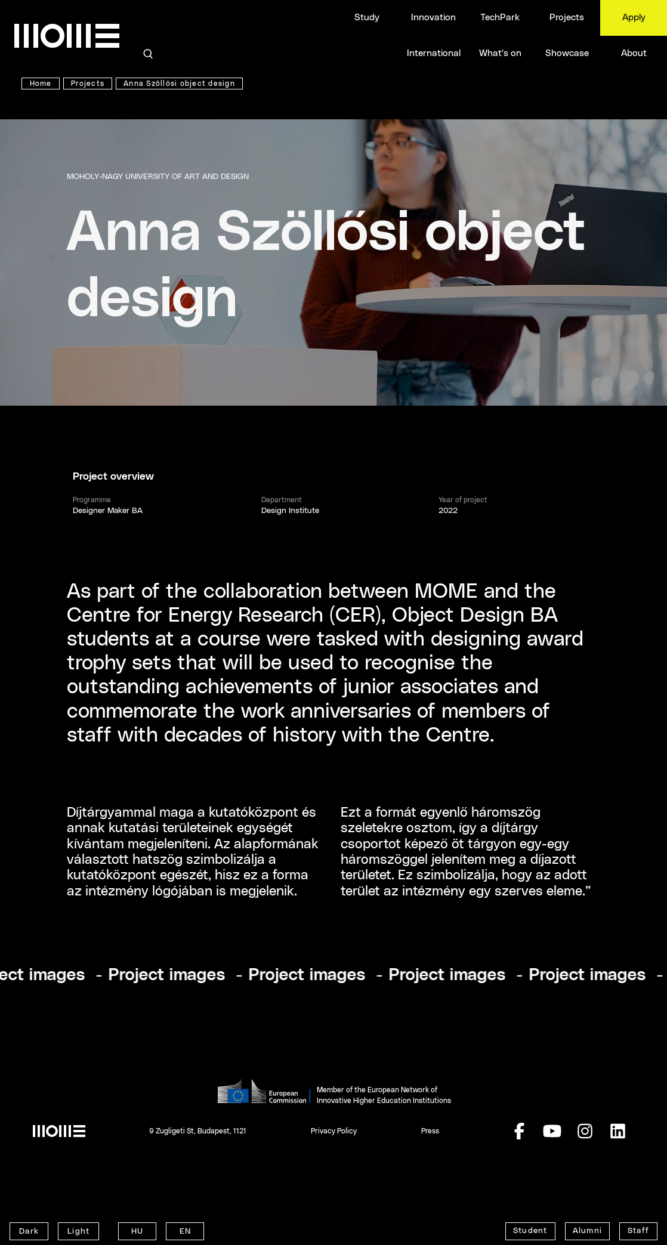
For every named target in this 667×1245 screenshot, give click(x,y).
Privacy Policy (334, 1131)
